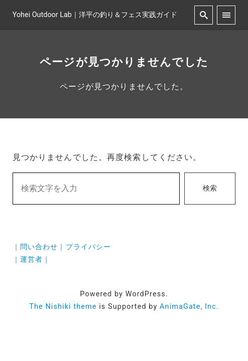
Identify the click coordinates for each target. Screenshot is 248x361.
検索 (210, 188)
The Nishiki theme (62, 306)
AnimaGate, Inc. (189, 306)
